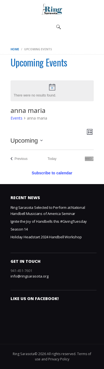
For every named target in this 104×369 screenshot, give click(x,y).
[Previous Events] (19, 159)
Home (15, 49)
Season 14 (19, 229)
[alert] (52, 90)
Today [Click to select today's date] (51, 159)
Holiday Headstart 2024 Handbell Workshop (46, 236)
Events (16, 118)
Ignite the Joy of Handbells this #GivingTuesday (49, 221)
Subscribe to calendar (52, 173)
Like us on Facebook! (35, 298)
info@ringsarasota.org (30, 276)
